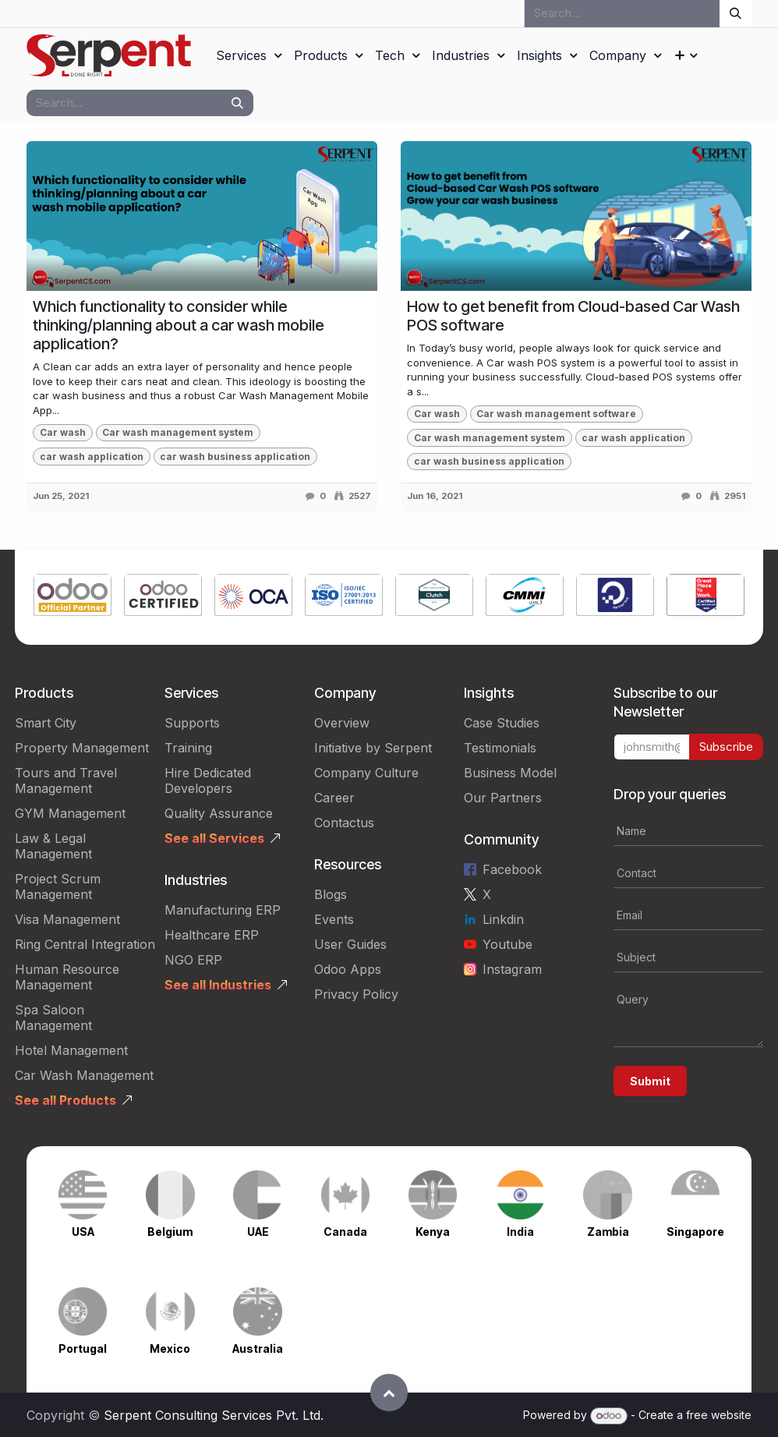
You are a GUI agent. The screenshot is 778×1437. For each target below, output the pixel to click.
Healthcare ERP (211, 935)
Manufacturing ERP (222, 910)
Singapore (695, 1231)
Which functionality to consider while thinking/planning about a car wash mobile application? (178, 325)
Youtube (507, 944)
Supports (192, 723)
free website (718, 1414)
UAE (258, 1231)
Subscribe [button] (726, 746)
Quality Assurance (218, 813)
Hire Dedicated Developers (207, 780)
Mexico (170, 1348)
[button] (389, 1392)
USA (83, 1231)
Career (334, 797)
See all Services (214, 838)
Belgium (170, 1231)
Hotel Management (71, 1050)
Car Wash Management (84, 1075)
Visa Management (67, 919)
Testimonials (500, 748)
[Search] (735, 13)
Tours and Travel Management (66, 780)
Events (334, 919)
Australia (257, 1348)
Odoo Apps (347, 969)
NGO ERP (193, 960)
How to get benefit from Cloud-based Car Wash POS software (573, 315)
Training (188, 748)
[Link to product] (72, 597)
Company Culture (366, 772)
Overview (342, 723)
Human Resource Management (67, 977)
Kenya (433, 1231)
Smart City (45, 723)
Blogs (330, 894)
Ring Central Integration (85, 944)
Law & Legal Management (53, 846)
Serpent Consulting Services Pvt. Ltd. (214, 1415)
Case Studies (501, 723)
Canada (345, 1231)
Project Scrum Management (58, 886)
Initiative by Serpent (373, 748)
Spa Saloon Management (53, 1017)
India (520, 1231)
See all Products (65, 1100)
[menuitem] (249, 55)
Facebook (512, 869)
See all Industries (217, 985)
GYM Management (70, 813)
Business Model (510, 772)
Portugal (82, 1348)
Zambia (608, 1231)
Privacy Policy (356, 994)
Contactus (344, 822)
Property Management (82, 748)
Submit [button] (650, 1081)
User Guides (350, 944)
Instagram (512, 969)
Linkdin (503, 919)
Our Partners (503, 797)
